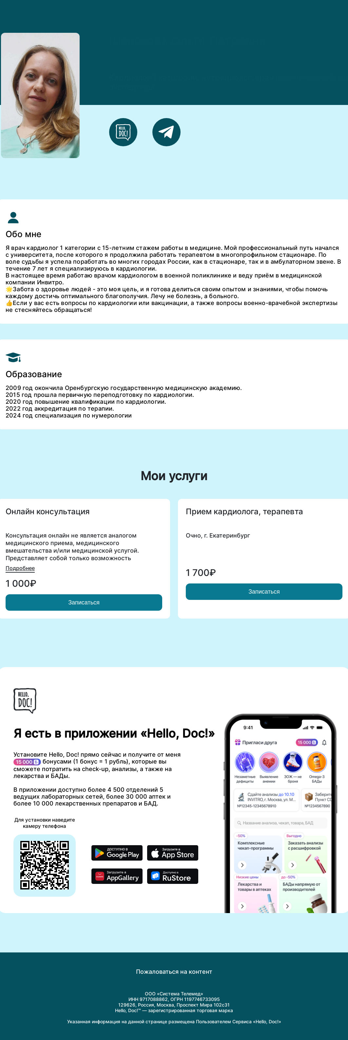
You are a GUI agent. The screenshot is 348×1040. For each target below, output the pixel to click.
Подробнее (20, 568)
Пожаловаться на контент (174, 971)
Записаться (84, 602)
